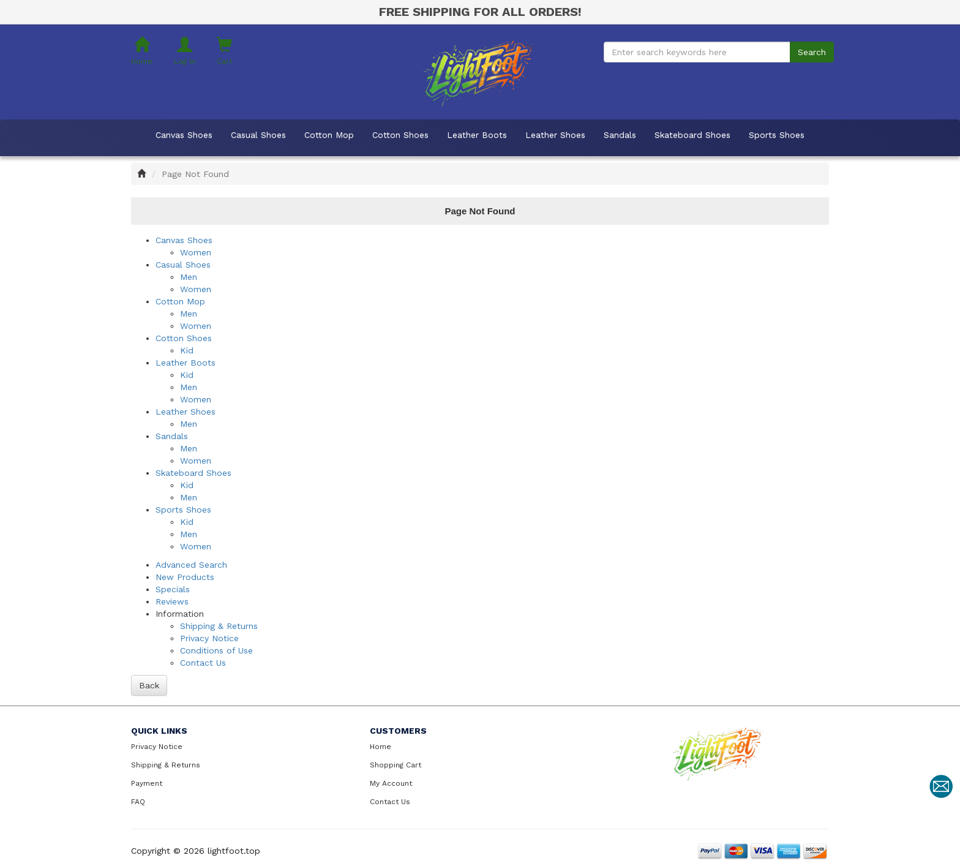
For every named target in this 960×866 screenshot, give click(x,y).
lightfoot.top (234, 851)
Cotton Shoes (400, 135)
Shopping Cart (395, 765)
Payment (146, 783)
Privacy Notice (209, 638)
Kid (186, 350)
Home (380, 746)
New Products (185, 577)
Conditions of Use (216, 650)
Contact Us (203, 663)
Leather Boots (477, 135)
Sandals (620, 135)
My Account (391, 783)
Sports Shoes (776, 135)
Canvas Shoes (184, 135)
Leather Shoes (555, 135)
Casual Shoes (258, 135)
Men (188, 277)
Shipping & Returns (219, 626)
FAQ (138, 801)
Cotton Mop (329, 135)
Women (195, 252)
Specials (173, 589)
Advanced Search (191, 565)
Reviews (172, 601)
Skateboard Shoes (692, 135)
